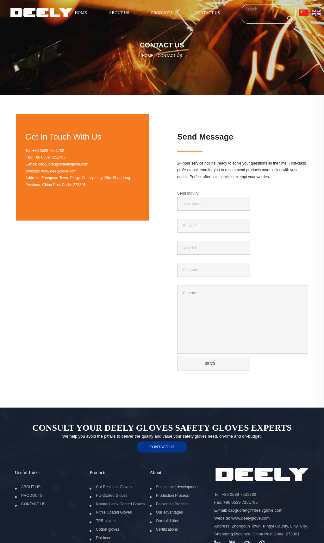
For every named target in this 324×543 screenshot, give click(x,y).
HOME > (162, 56)
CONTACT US (170, 55)
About (156, 448)
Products (98, 448)
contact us (162, 422)
